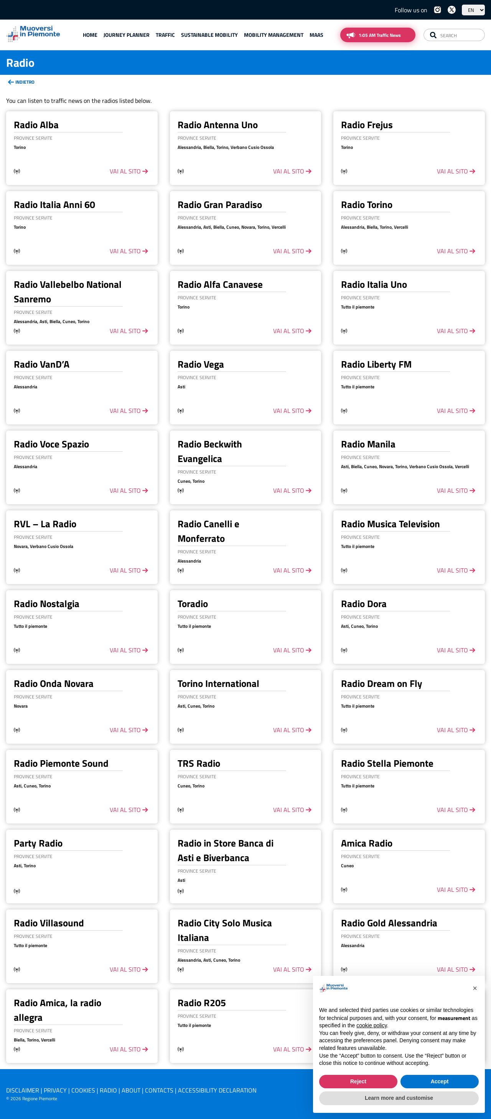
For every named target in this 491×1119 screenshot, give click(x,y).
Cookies (83, 1090)
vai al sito (125, 171)
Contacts (159, 1090)
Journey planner (127, 35)
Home (90, 35)
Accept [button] (440, 1081)
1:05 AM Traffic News (380, 35)
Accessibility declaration (217, 1090)
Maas (316, 35)
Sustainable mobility (209, 35)
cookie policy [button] (371, 1025)
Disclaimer (22, 1090)
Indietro (25, 82)
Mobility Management (273, 35)
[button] (475, 988)
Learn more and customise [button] (399, 1098)
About (131, 1090)
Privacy (55, 1090)
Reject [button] (358, 1081)
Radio (108, 1090)
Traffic (165, 35)
